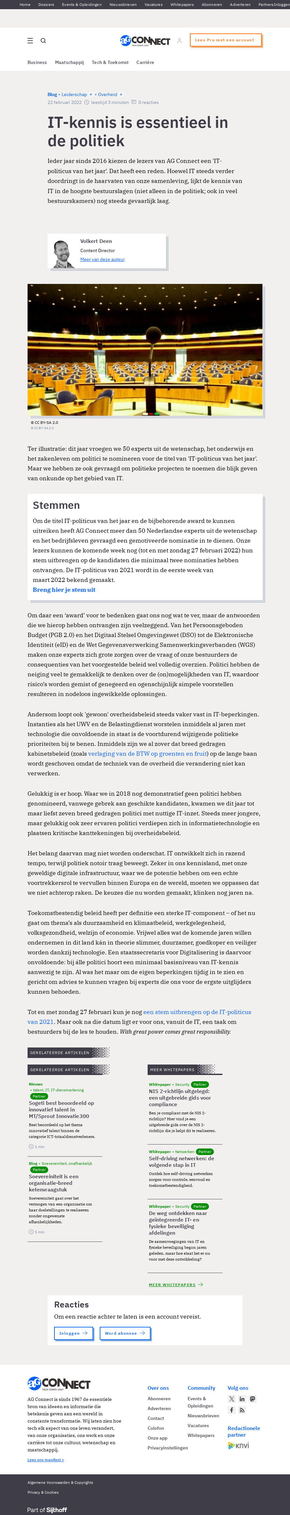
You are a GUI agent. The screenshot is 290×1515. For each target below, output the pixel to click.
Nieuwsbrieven (123, 4)
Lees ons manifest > (46, 1459)
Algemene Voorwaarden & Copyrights (60, 1482)
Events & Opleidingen (82, 4)
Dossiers (46, 4)
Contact (156, 1418)
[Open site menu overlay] (30, 40)
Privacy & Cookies (43, 1492)
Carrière (145, 62)
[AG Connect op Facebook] (232, 1410)
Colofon (156, 1428)
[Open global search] (43, 40)
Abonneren (212, 4)
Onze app (157, 1438)
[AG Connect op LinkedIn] (242, 1399)
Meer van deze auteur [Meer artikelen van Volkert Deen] (102, 259)
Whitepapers (182, 4)
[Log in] (179, 40)
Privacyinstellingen (168, 1448)
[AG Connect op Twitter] (232, 1399)
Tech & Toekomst (110, 62)
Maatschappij (69, 62)
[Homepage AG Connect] (145, 41)
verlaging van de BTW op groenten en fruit (147, 753)
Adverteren (240, 4)
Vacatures (154, 4)
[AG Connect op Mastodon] (253, 1399)
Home (25, 4)
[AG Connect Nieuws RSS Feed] (242, 1410)
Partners (266, 4)
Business (37, 62)
